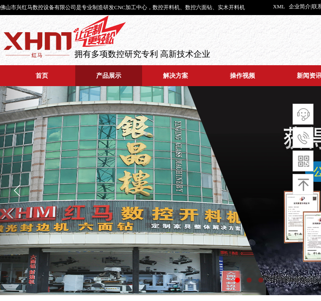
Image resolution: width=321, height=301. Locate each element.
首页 (42, 75)
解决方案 (175, 75)
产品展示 (108, 75)
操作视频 (242, 75)
